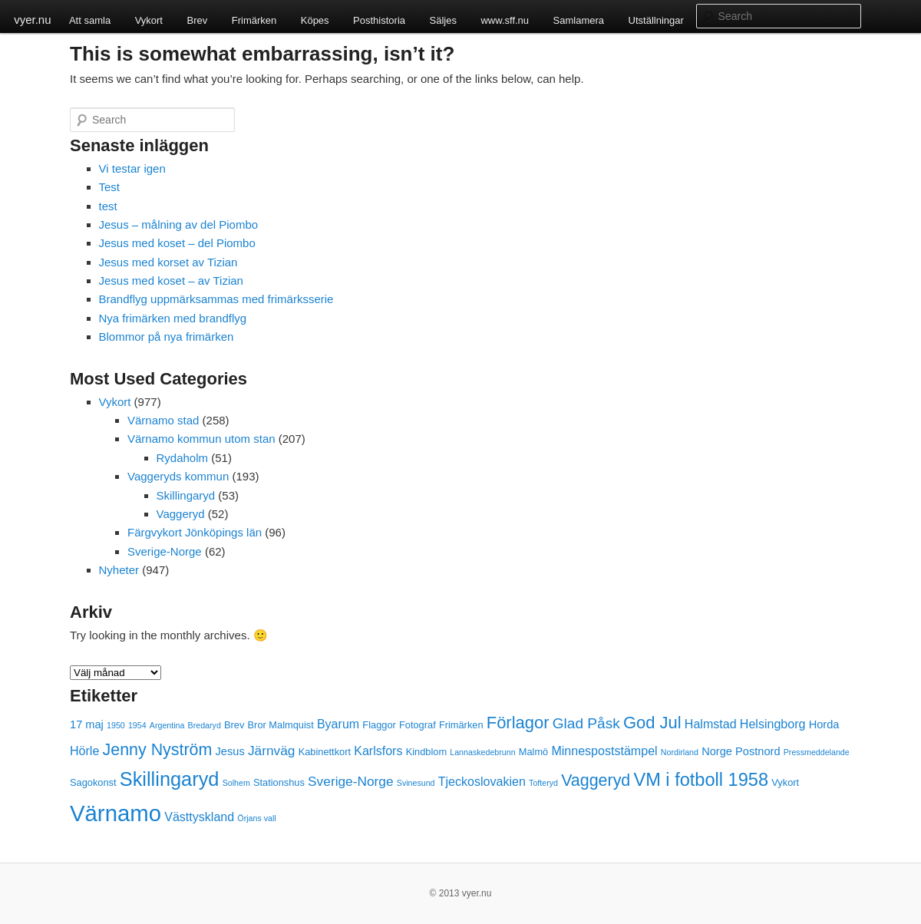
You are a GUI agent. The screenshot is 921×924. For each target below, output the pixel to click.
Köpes (315, 20)
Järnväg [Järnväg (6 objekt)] (271, 750)
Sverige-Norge (164, 551)
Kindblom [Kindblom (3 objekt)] (426, 751)
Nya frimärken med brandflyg (173, 318)
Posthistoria (379, 20)
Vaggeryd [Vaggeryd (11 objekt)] (595, 780)
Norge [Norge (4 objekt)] (716, 751)
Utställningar (656, 20)
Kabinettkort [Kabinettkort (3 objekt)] (325, 751)
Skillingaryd (186, 495)
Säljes (443, 20)
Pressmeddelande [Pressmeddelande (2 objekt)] (817, 752)
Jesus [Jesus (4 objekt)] (230, 751)
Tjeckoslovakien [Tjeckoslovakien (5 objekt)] (482, 781)
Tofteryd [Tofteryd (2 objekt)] (543, 782)
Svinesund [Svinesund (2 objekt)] (416, 782)
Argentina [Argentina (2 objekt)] (167, 725)
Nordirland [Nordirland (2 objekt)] (679, 752)
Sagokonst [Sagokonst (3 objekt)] (93, 782)
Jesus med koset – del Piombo (177, 242)
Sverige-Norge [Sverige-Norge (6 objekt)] (351, 781)
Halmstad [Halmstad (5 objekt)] (711, 724)
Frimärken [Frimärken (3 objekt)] (461, 725)
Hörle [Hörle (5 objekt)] (84, 750)
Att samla (90, 20)
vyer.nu (32, 19)
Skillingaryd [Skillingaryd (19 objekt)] (170, 779)
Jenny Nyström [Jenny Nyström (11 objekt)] (158, 750)
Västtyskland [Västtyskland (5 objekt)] (199, 816)
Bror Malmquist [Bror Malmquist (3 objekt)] (281, 725)
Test (109, 186)
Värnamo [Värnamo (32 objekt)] (115, 813)
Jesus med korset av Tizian (168, 262)
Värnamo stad (163, 420)
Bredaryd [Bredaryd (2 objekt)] (204, 725)
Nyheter (119, 569)
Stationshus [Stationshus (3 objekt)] (279, 782)
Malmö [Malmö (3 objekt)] (533, 751)
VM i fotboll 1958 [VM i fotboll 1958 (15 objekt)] (700, 780)
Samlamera (578, 20)
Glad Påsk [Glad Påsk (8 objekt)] (586, 723)
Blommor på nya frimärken (166, 336)
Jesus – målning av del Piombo (179, 224)
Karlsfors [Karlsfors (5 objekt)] (378, 750)
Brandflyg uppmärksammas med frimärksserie (216, 298)
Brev (197, 20)
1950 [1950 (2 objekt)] (116, 725)
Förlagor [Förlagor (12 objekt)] (518, 722)
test (108, 206)
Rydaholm (183, 457)
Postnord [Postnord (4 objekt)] (757, 751)
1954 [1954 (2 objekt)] (137, 725)
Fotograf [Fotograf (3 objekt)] (417, 725)
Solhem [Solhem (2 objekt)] (236, 782)
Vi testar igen (132, 168)
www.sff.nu (504, 20)
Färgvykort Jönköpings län (194, 532)
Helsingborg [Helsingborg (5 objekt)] (773, 724)
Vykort (149, 20)
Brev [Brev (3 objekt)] (234, 725)
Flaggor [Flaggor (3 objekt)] (378, 725)
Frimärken (254, 20)
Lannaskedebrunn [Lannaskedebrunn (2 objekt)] (482, 752)
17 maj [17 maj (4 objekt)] (87, 724)
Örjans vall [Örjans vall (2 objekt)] (256, 818)
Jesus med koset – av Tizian (171, 280)
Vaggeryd (181, 513)
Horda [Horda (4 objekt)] (824, 724)
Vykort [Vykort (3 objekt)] (785, 782)
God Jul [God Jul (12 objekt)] (652, 722)
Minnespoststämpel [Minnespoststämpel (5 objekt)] (604, 750)
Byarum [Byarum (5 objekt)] (338, 724)
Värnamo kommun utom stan (201, 438)
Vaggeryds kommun (178, 476)
